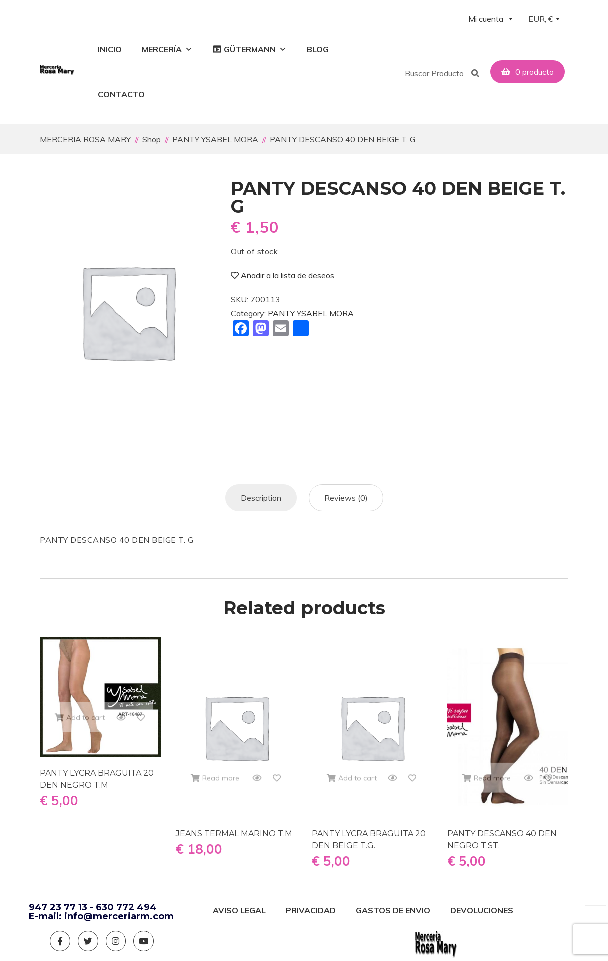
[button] (512, 60)
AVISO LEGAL (239, 908)
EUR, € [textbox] (540, 19)
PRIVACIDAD (311, 908)
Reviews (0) (346, 495)
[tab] (261, 495)
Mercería (167, 49)
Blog (318, 49)
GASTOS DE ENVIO (393, 908)
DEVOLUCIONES (481, 908)
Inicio (110, 49)
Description (261, 495)
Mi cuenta (491, 19)
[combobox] (543, 20)
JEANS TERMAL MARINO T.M (234, 831)
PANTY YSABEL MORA (311, 311)
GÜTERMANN (255, 49)
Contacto (121, 94)
